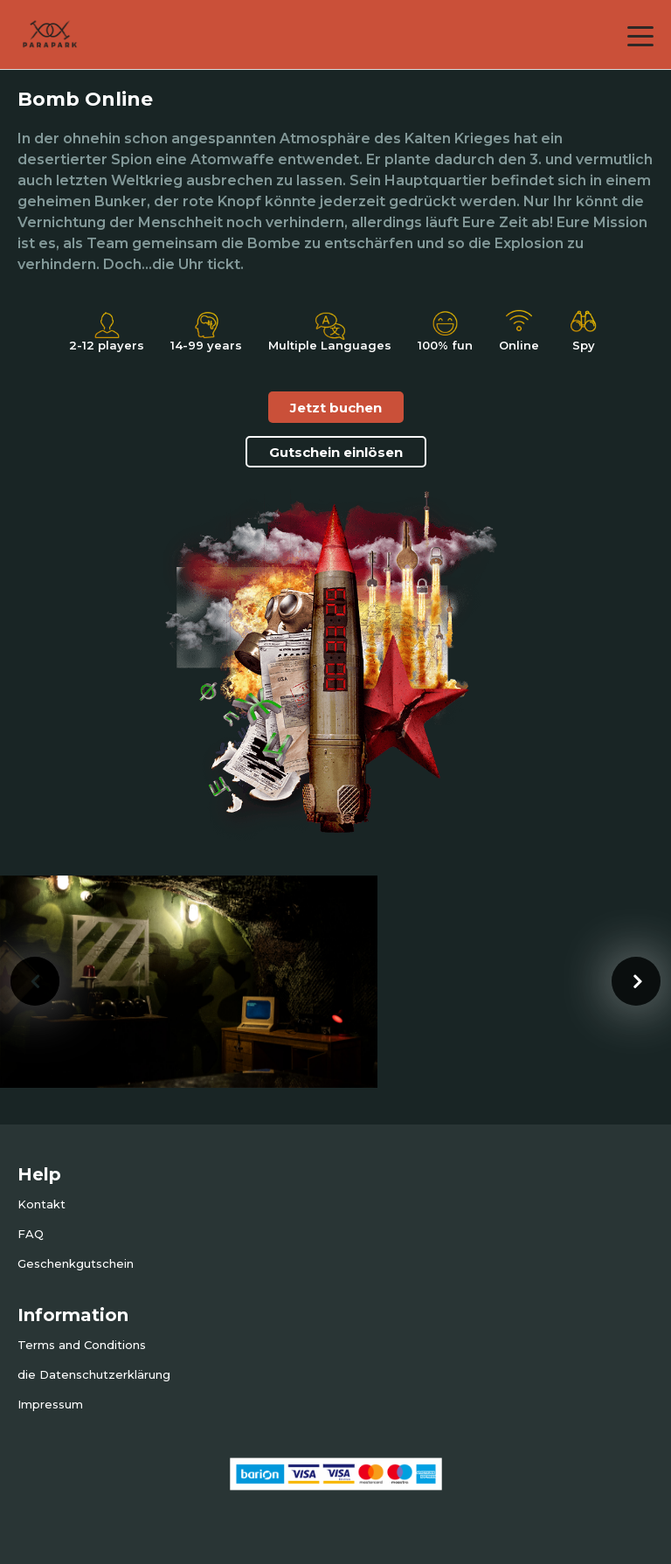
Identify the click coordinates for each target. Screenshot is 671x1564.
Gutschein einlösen (336, 452)
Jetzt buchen (336, 407)
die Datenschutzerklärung (93, 1374)
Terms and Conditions (81, 1345)
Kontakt (41, 1204)
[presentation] (34, 981)
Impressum (50, 1404)
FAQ (30, 1234)
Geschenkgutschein (75, 1263)
